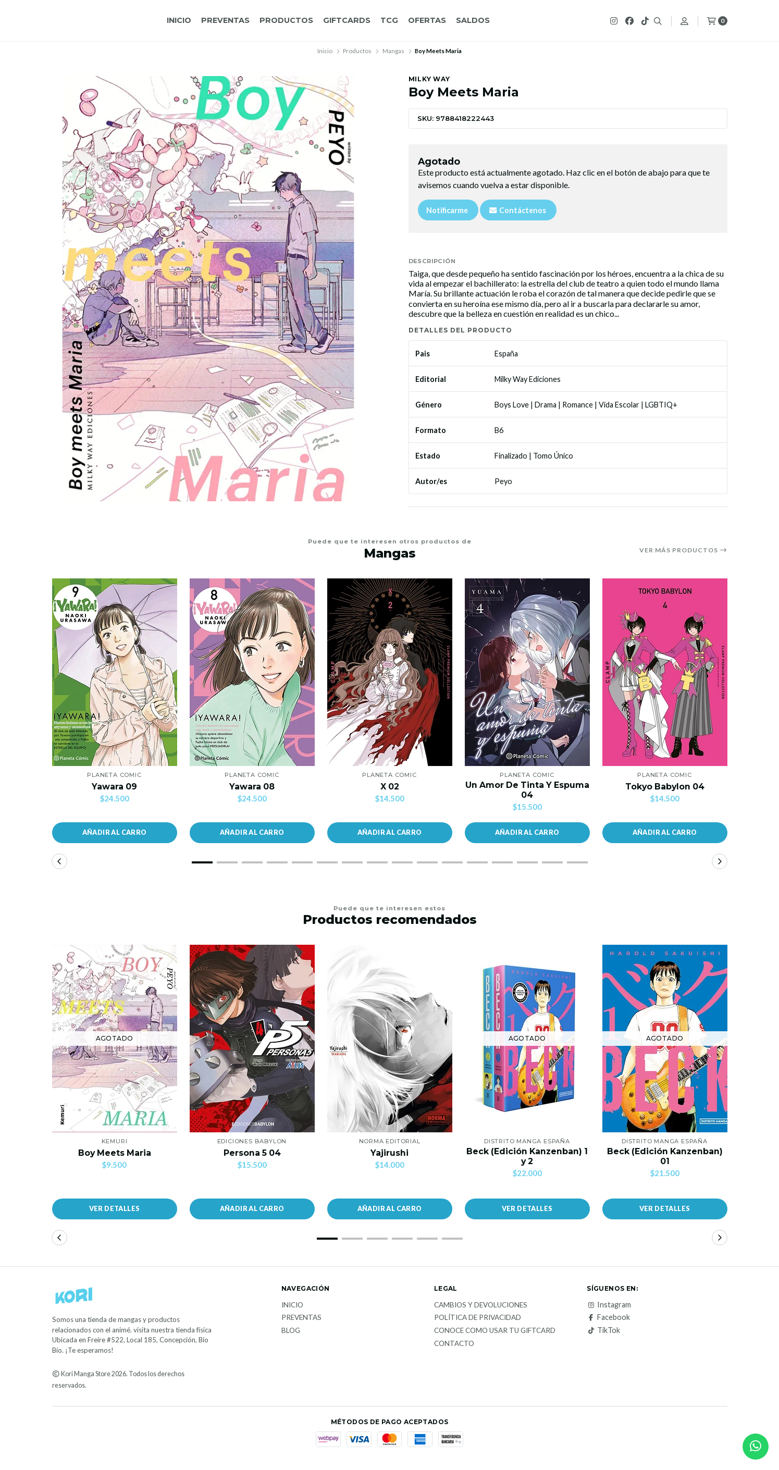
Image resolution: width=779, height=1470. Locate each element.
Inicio (179, 20)
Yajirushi (389, 1153)
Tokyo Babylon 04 (665, 787)
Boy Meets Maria (114, 1153)
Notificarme (447, 210)
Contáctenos (517, 210)
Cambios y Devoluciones (480, 1305)
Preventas (225, 20)
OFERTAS (427, 20)
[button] (114, 832)
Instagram (609, 1304)
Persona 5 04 (252, 1153)
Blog (290, 1331)
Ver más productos (683, 550)
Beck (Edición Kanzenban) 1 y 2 (527, 1156)
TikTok (603, 1330)
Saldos (473, 20)
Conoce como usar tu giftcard (494, 1331)
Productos (286, 20)
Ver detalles (114, 1209)
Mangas (393, 50)
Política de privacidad (477, 1318)
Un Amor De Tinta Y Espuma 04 (527, 790)
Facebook (608, 1317)
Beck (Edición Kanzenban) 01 (665, 1156)
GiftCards (346, 20)
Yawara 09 (115, 787)
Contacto (454, 1344)
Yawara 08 (252, 787)
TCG (389, 20)
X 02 (389, 787)
